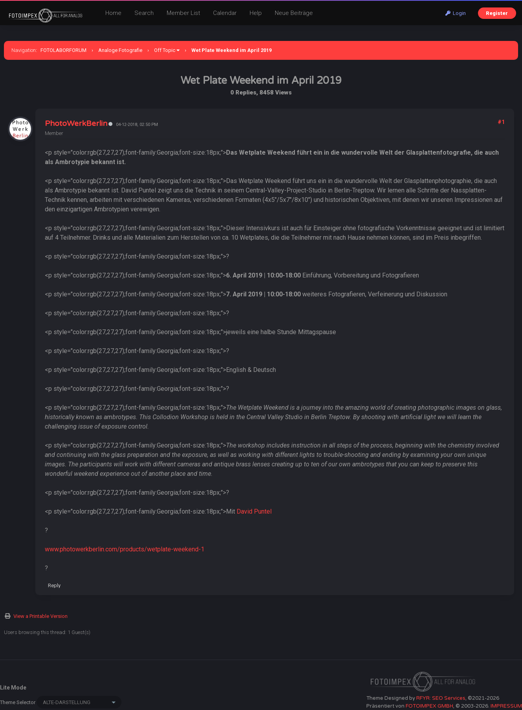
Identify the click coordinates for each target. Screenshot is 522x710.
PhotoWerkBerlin (76, 123)
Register (497, 13)
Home (113, 13)
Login (455, 13)
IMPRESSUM (506, 706)
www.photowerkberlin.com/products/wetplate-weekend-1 (124, 549)
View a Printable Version (40, 616)
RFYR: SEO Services (440, 698)
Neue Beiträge (294, 13)
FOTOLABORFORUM (63, 50)
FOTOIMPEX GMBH (429, 706)
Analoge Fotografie (120, 50)
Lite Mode (13, 687)
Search (144, 13)
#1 (501, 122)
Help (256, 13)
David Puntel (254, 511)
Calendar (225, 13)
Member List (183, 13)
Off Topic (164, 50)
